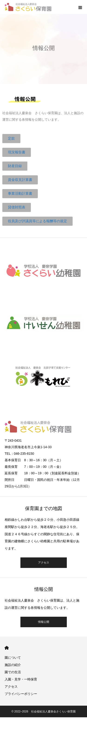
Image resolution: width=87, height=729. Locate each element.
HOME (7, 648)
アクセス (43, 562)
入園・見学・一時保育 (21, 679)
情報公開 (43, 621)
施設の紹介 (13, 665)
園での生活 (13, 672)
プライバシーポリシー (21, 694)
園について (13, 657)
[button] (11, 138)
